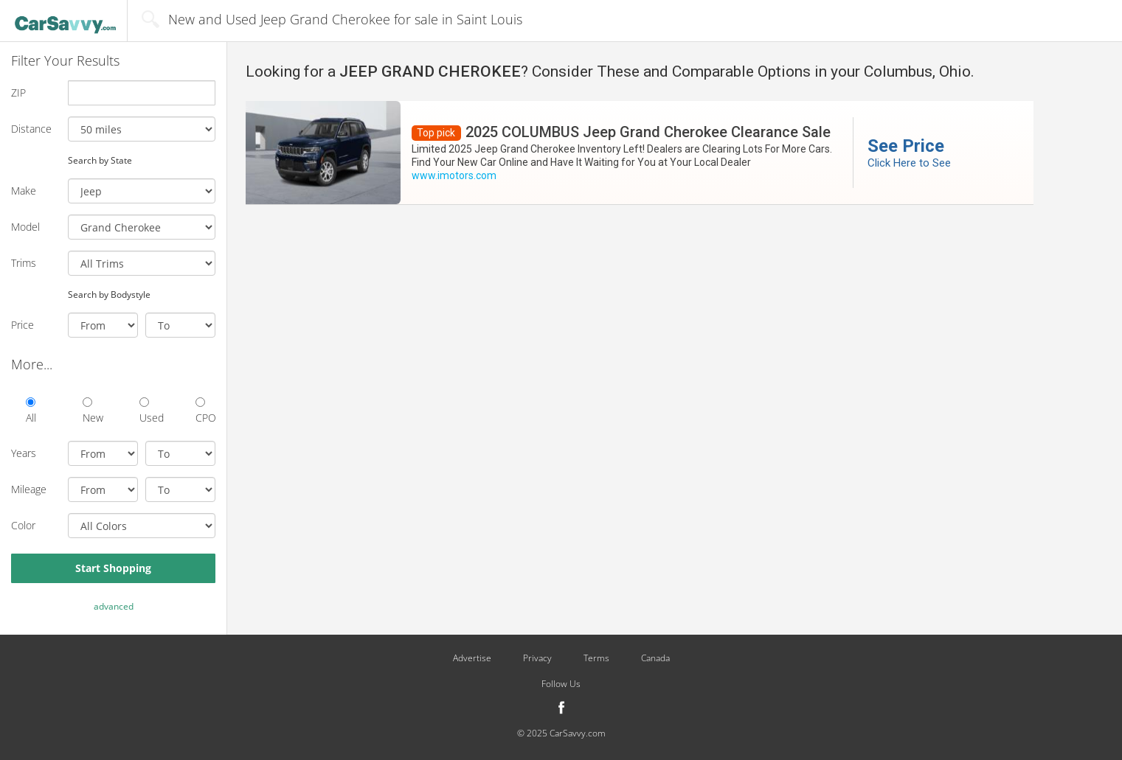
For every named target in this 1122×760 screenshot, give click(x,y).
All (31, 411)
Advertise (472, 658)
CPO (205, 411)
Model (25, 227)
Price (22, 325)
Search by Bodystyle (109, 294)
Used (149, 411)
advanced (114, 606)
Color (23, 525)
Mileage (28, 489)
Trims (23, 263)
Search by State (100, 160)
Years (23, 453)
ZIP (18, 93)
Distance (31, 129)
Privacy (537, 658)
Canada (655, 658)
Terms (596, 658)
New (93, 411)
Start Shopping (113, 568)
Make (23, 191)
